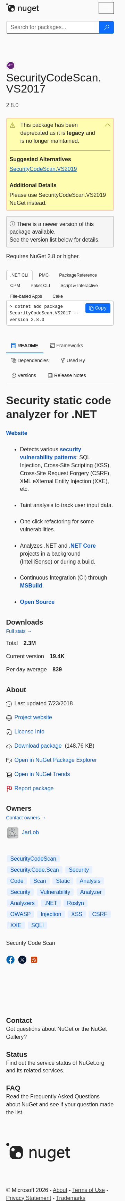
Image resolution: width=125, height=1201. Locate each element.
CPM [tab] (15, 285)
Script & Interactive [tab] (79, 285)
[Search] (106, 27)
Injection (51, 914)
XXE (16, 925)
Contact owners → (26, 817)
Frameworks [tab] (66, 345)
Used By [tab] (72, 360)
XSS (76, 914)
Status (16, 1054)
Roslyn (75, 903)
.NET (50, 903)
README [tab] (25, 345)
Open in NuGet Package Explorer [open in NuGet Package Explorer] (56, 760)
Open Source (37, 602)
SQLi (37, 925)
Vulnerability (55, 892)
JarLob (30, 832)
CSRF (99, 914)
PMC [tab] (44, 275)
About (60, 1190)
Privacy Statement (28, 1198)
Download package (38, 746)
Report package (34, 788)
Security (79, 870)
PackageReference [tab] (78, 275)
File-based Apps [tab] (26, 296)
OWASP (20, 914)
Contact (19, 1020)
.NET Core (82, 546)
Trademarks (70, 1198)
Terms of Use (88, 1190)
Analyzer (91, 892)
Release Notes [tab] (67, 375)
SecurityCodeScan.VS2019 (43, 169)
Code (17, 881)
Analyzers (22, 903)
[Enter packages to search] (53, 27)
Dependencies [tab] (30, 360)
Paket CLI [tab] (40, 285)
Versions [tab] (23, 375)
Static (63, 881)
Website (16, 433)
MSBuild (31, 586)
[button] (60, 133)
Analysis (90, 881)
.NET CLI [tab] (19, 275)
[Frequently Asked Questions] (13, 1088)
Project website (33, 717)
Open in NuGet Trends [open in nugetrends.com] (42, 774)
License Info (29, 731)
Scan (39, 881)
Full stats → (19, 631)
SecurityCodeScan (33, 859)
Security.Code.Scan (34, 870)
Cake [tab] (57, 296)
